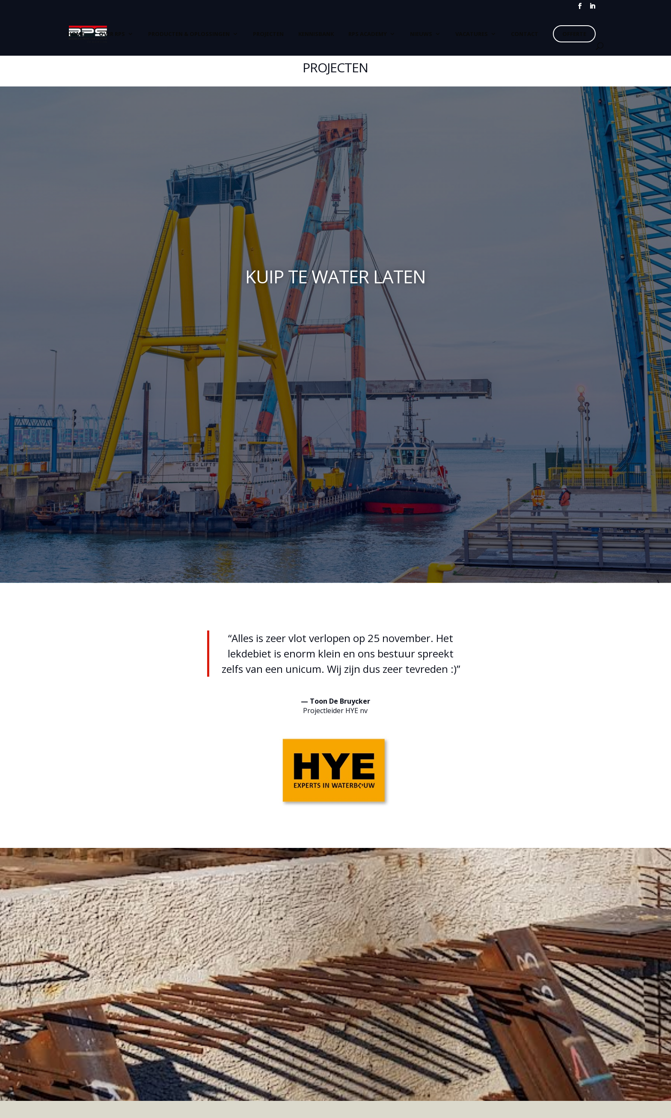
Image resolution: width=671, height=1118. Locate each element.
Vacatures (471, 34)
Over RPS (112, 34)
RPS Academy (367, 34)
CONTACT (524, 34)
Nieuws (421, 34)
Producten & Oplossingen (189, 34)
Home (75, 34)
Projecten (268, 34)
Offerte (574, 34)
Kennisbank (316, 34)
